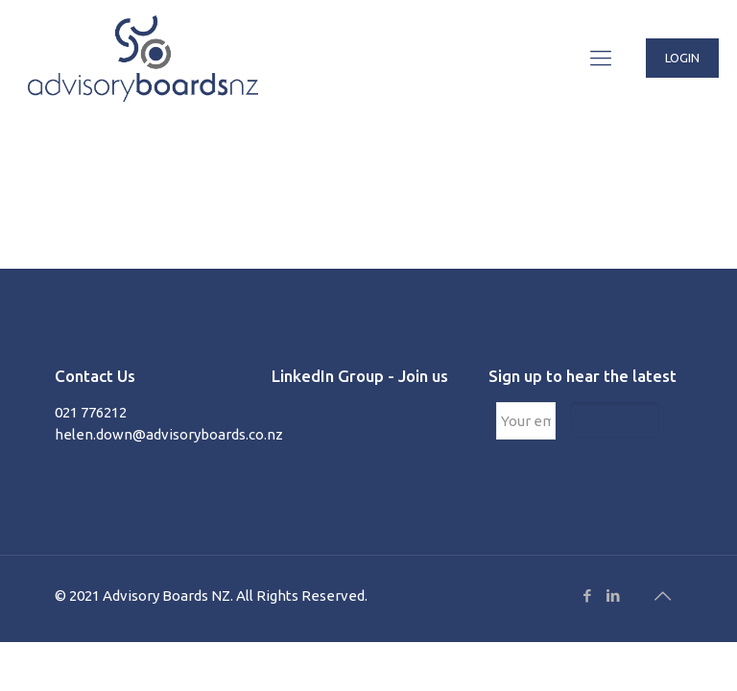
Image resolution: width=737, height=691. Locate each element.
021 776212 (91, 412)
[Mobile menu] (600, 57)
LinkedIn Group (328, 376)
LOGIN (682, 57)
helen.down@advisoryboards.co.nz (169, 434)
